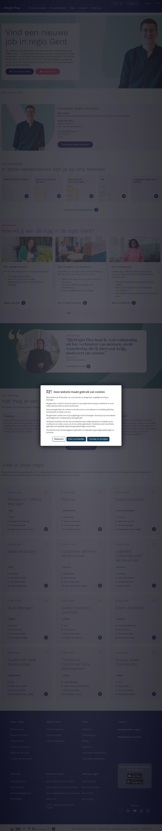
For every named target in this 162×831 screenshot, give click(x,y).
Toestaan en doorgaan (98, 439)
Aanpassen (59, 439)
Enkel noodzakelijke (76, 439)
